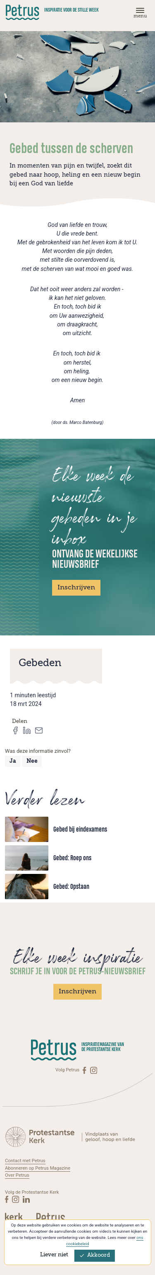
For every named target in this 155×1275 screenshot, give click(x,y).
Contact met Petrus (25, 1160)
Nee (32, 761)
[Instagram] (93, 1070)
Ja (13, 761)
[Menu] (139, 14)
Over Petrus (17, 1175)
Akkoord (94, 1255)
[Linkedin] (26, 1199)
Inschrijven (76, 587)
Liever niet (54, 1255)
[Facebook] (85, 1070)
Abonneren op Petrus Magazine (37, 1168)
